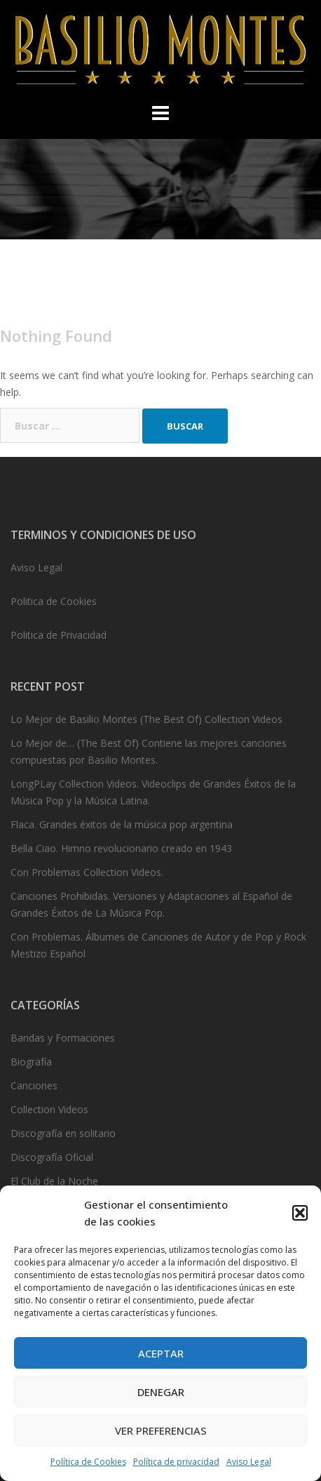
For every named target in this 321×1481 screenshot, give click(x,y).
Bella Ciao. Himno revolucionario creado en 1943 (121, 848)
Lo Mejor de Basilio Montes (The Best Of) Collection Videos (146, 719)
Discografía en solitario (63, 1133)
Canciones (34, 1085)
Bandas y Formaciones (63, 1037)
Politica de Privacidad (59, 635)
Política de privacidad (176, 1462)
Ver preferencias (161, 1430)
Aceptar (161, 1353)
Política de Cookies (88, 1462)
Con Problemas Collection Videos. (87, 872)
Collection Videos (49, 1109)
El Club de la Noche (54, 1181)
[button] (300, 1213)
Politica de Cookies (54, 601)
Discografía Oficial (52, 1157)
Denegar (160, 1392)
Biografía (31, 1061)
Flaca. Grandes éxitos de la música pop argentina (122, 824)
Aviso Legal (248, 1462)
